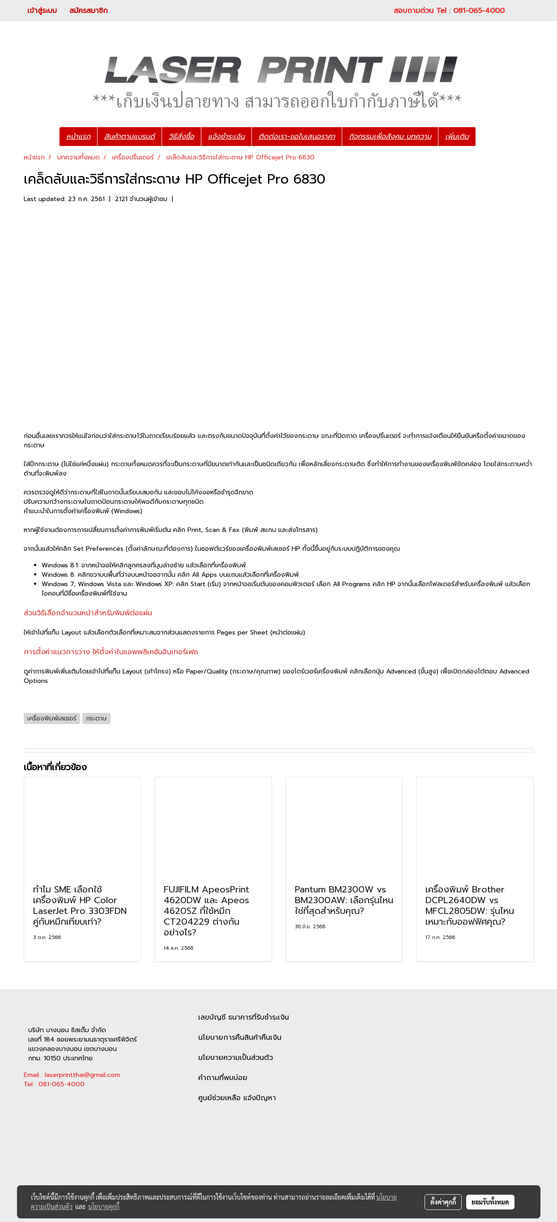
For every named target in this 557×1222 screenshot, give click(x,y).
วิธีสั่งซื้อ (181, 136)
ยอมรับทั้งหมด (490, 1202)
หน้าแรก (78, 136)
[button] (489, 136)
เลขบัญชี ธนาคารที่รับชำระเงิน (243, 1017)
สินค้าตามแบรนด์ (129, 136)
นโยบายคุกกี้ (103, 1206)
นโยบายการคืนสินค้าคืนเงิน (239, 1037)
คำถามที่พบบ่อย (222, 1077)
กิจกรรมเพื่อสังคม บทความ (390, 136)
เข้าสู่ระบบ (42, 10)
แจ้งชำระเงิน (226, 136)
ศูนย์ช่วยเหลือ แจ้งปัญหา (237, 1098)
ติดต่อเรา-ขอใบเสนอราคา (297, 136)
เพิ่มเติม (457, 136)
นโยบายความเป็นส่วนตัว (235, 1057)
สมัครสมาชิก (88, 10)
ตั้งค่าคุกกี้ (443, 1202)
